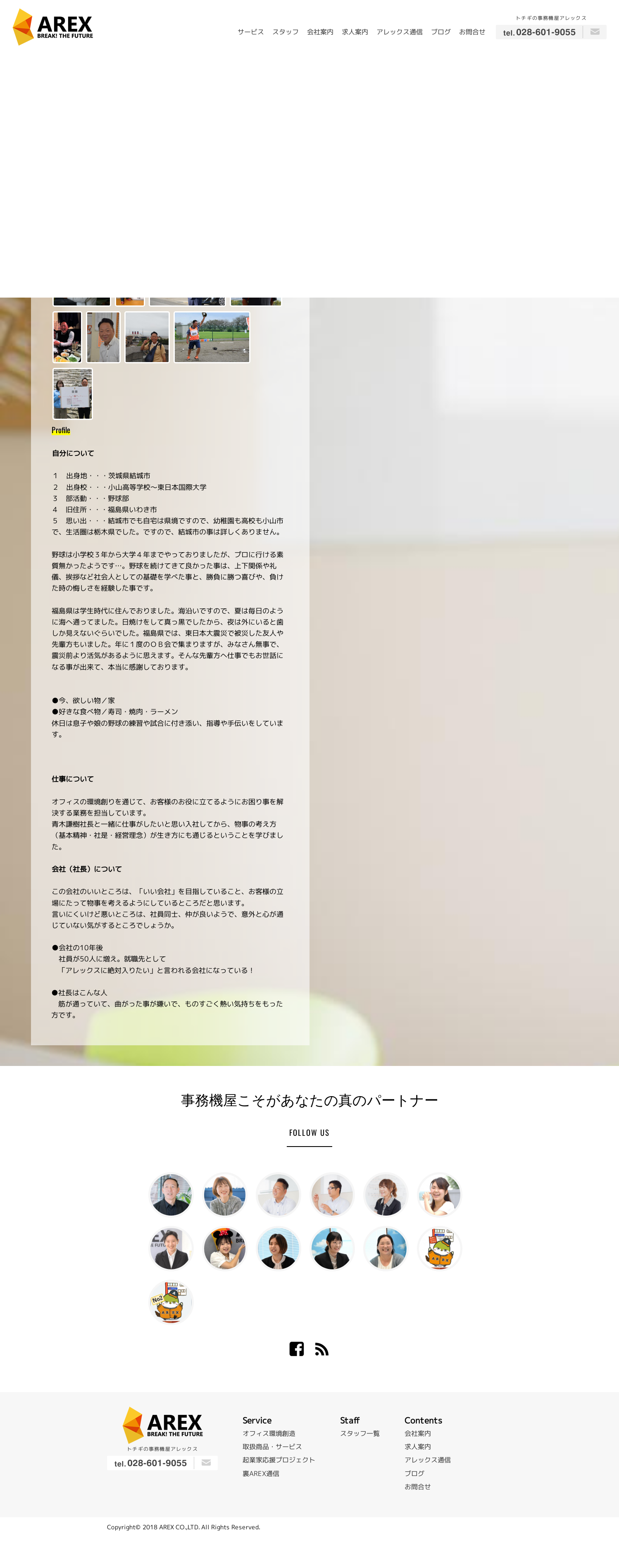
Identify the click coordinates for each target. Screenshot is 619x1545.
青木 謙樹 (171, 1195)
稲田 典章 (278, 1195)
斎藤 (439, 1195)
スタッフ (285, 31)
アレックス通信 (399, 31)
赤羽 (278, 1248)
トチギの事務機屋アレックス (551, 17)
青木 (224, 1195)
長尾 (224, 1248)
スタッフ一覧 (360, 1433)
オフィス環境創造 (269, 1433)
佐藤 (332, 1248)
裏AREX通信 (261, 1473)
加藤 (171, 1248)
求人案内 (355, 31)
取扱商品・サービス (272, 1446)
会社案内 (320, 31)
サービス (251, 31)
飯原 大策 (332, 1195)
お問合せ (472, 31)
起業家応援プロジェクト (279, 1459)
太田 (386, 1195)
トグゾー (439, 1248)
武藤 (386, 1248)
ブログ (441, 31)
